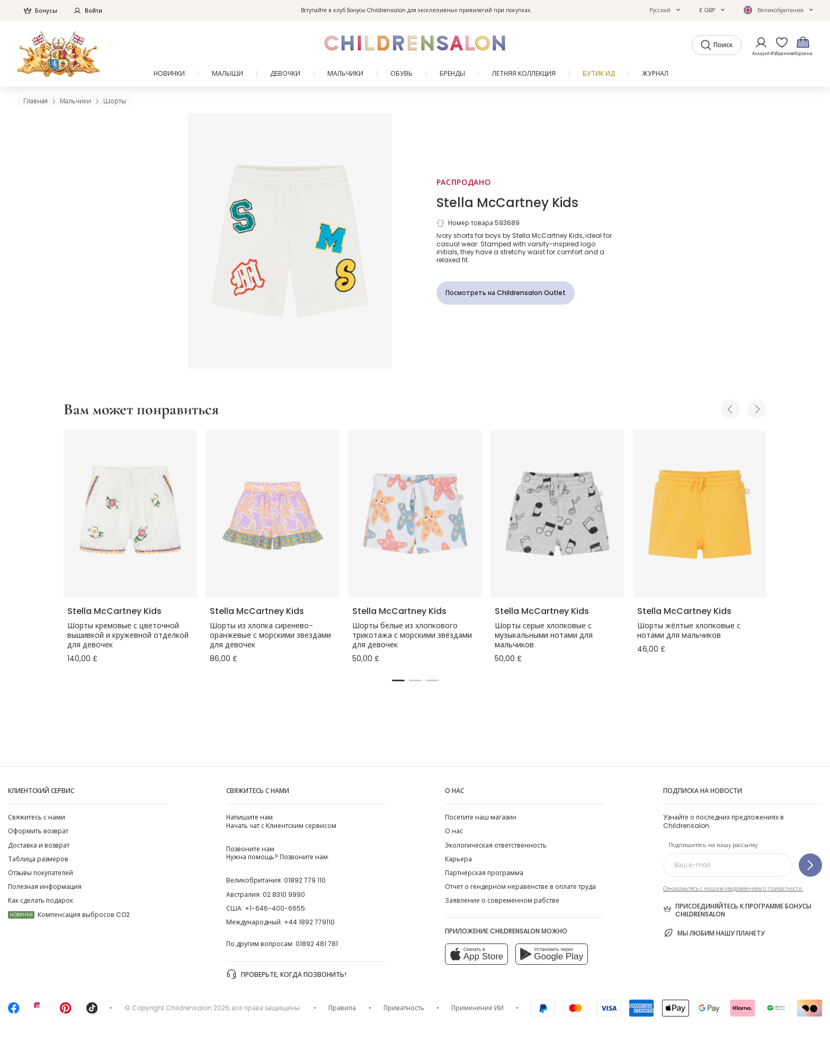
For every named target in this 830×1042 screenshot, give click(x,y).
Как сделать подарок (40, 900)
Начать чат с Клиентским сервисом (281, 821)
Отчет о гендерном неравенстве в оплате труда (520, 886)
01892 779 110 (305, 880)
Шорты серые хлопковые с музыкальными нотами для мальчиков (544, 635)
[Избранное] (779, 46)
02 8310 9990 (284, 894)
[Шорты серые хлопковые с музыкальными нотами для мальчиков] (557, 514)
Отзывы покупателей (40, 872)
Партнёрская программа (484, 872)
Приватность (403, 1007)
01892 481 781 (317, 943)
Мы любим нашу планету (714, 933)
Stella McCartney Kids (507, 202)
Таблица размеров (38, 858)
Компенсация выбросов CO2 (69, 914)
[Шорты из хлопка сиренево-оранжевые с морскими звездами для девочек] (273, 514)
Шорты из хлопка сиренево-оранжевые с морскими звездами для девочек (270, 635)
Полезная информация (45, 886)
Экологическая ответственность (496, 845)
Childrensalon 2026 (197, 1007)
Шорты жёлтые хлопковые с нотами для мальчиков (688, 630)
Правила (342, 1007)
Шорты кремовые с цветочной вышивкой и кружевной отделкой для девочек (128, 635)
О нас (454, 830)
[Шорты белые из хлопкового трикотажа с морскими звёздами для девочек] (415, 514)
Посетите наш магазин (480, 817)
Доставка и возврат (38, 845)
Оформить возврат (38, 830)
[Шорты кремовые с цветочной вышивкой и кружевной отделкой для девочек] (130, 514)
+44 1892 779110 (309, 922)
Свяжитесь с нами (36, 817)
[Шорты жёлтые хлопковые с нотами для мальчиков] (700, 514)
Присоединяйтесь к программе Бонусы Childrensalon (737, 910)
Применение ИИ (477, 1007)
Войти (87, 10)
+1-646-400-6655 (275, 908)
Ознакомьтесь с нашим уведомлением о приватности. (733, 889)
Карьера (458, 858)
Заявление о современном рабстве (502, 900)
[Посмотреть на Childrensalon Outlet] (505, 293)
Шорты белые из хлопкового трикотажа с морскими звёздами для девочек (412, 635)
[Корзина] (803, 46)
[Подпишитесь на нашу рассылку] (810, 865)
